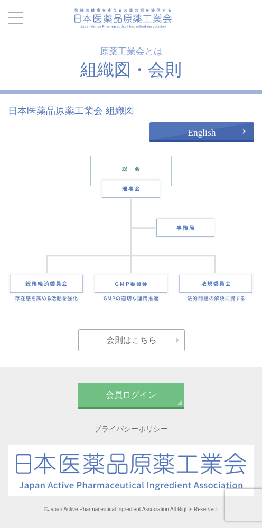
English (202, 133)
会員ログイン (131, 394)
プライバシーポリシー (131, 429)
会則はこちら (131, 339)
